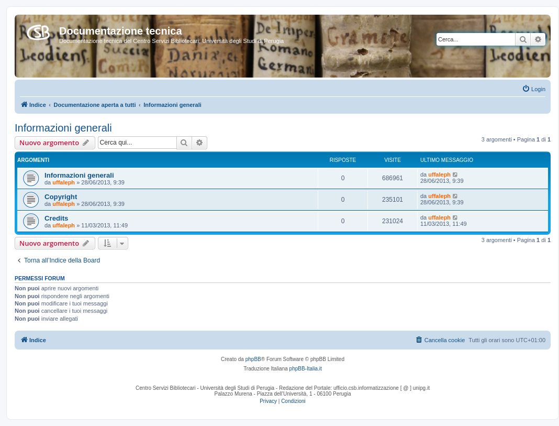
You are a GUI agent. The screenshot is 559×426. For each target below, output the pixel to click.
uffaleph (63, 182)
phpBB (253, 359)
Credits (56, 218)
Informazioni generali (63, 128)
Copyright (60, 197)
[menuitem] (533, 89)
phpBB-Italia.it (305, 369)
